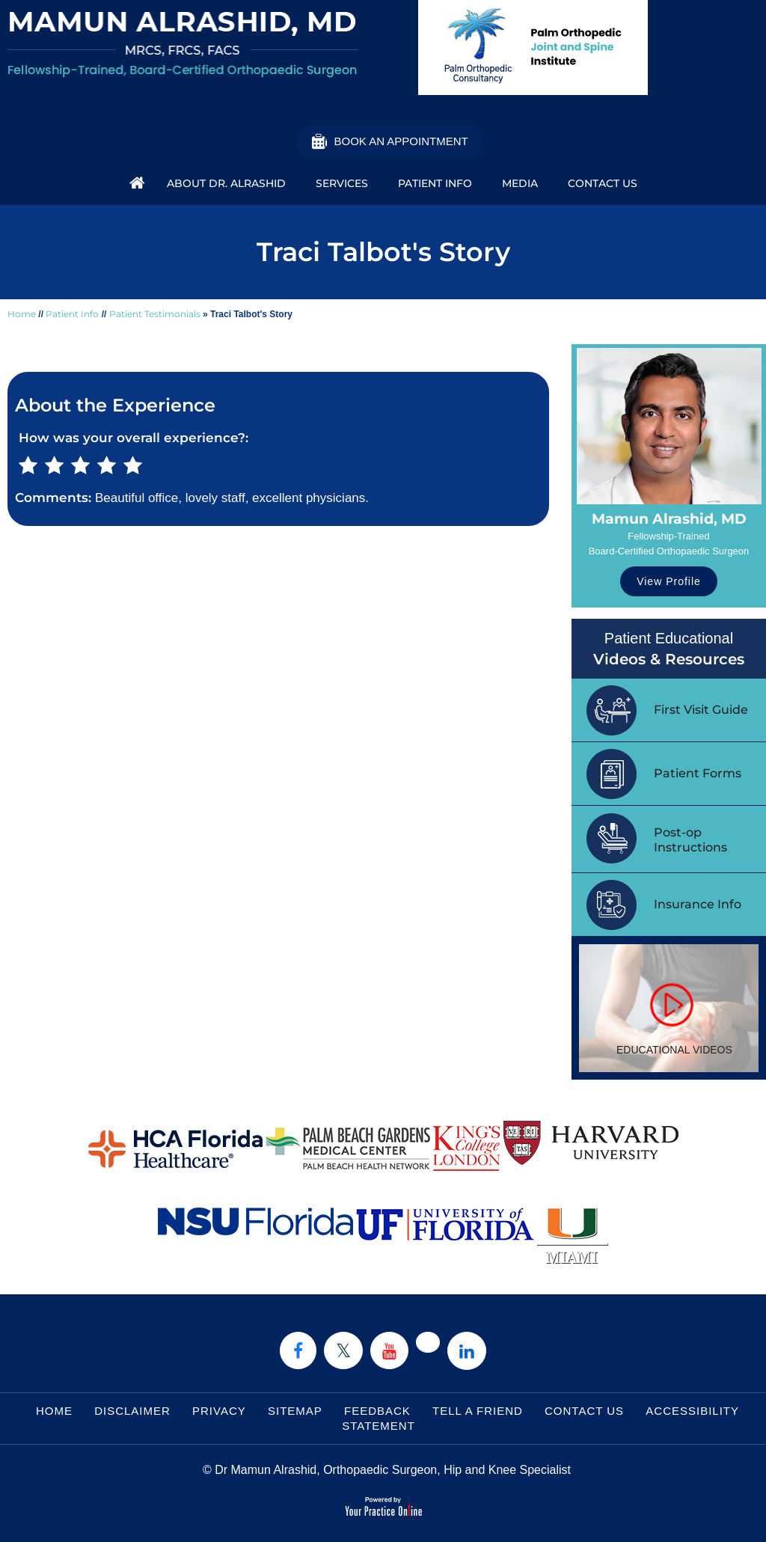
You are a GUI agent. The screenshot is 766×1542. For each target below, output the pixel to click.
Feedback (377, 1410)
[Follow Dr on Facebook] (298, 1350)
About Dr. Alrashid (226, 183)
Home (133, 182)
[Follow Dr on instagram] (428, 1342)
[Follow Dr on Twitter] (343, 1350)
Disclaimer (132, 1410)
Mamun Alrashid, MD (669, 518)
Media (520, 183)
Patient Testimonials (154, 313)
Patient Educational (668, 650)
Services (342, 183)
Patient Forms (697, 773)
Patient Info (435, 183)
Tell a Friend (477, 1410)
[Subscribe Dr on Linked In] (466, 1351)
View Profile (669, 581)
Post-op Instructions (690, 839)
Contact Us (602, 183)
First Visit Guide (701, 710)
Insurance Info (697, 904)
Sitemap (295, 1410)
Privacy (219, 1410)
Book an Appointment (401, 141)
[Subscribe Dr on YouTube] (389, 1350)
